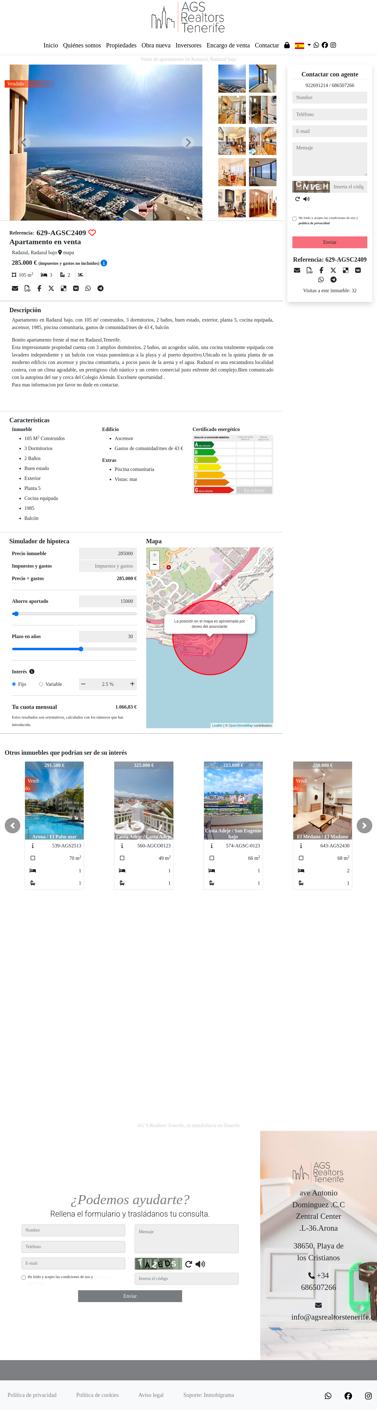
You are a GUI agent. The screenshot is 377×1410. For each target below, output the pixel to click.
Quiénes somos (82, 45)
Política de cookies (97, 1395)
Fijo (22, 684)
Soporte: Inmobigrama (208, 1395)
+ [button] (155, 555)
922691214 (316, 85)
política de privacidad (314, 223)
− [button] (155, 565)
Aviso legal (151, 1395)
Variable (53, 684)
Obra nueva (156, 45)
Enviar (330, 242)
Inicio (50, 45)
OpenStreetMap (241, 725)
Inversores (188, 45)
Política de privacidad (32, 1395)
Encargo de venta (228, 45)
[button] (12, 825)
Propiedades (121, 45)
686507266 (343, 85)
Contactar (267, 45)
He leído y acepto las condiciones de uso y (328, 220)
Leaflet (217, 725)
